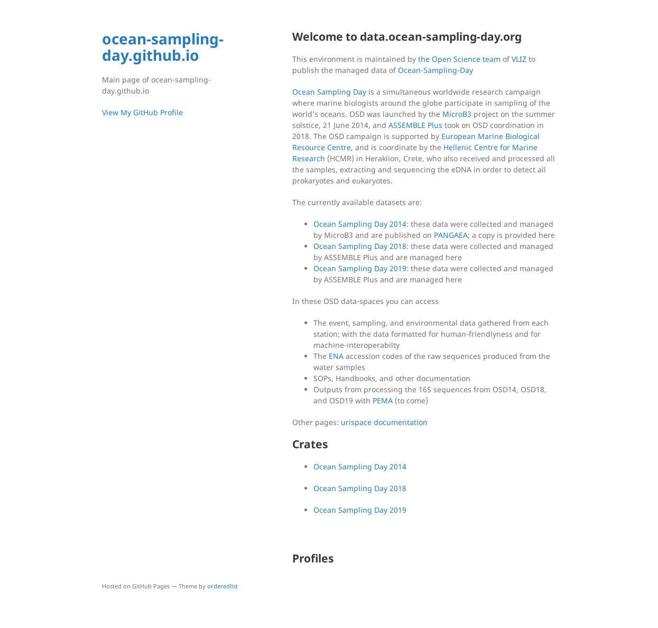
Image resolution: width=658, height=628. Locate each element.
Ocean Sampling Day (329, 92)
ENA (336, 356)
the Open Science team (459, 59)
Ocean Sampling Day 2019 (359, 268)
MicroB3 (456, 114)
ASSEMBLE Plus (415, 125)
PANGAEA (451, 235)
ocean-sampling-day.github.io (163, 47)
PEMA (383, 400)
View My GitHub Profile (142, 112)
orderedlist (222, 586)
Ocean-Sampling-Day (435, 70)
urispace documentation (384, 422)
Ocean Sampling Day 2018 (359, 246)
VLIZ (519, 59)
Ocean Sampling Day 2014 (359, 224)
